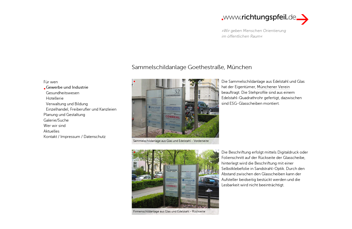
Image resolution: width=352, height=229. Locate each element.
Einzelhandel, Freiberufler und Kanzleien (81, 109)
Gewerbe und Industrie (67, 87)
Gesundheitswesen (62, 93)
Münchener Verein (273, 87)
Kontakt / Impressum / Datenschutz (75, 137)
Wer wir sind (55, 126)
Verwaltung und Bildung (67, 104)
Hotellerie (55, 98)
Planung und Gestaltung (64, 115)
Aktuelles (51, 131)
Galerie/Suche (56, 120)
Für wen (51, 82)
